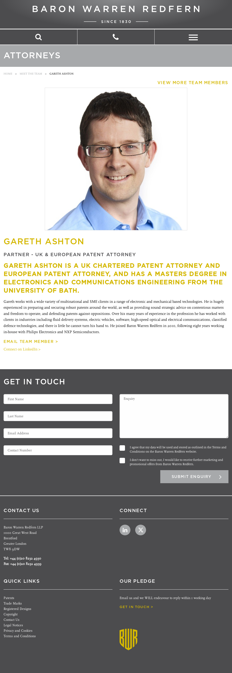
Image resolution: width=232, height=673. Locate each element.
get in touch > (136, 607)
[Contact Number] (58, 450)
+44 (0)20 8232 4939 (25, 564)
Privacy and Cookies (18, 631)
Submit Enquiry (191, 477)
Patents (9, 598)
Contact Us (11, 620)
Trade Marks (13, 603)
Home (8, 73)
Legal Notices (13, 625)
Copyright (11, 614)
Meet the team (31, 73)
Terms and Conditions (20, 636)
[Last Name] (58, 416)
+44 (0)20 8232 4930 (25, 558)
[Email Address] (58, 433)
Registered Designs (17, 609)
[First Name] (58, 399)
